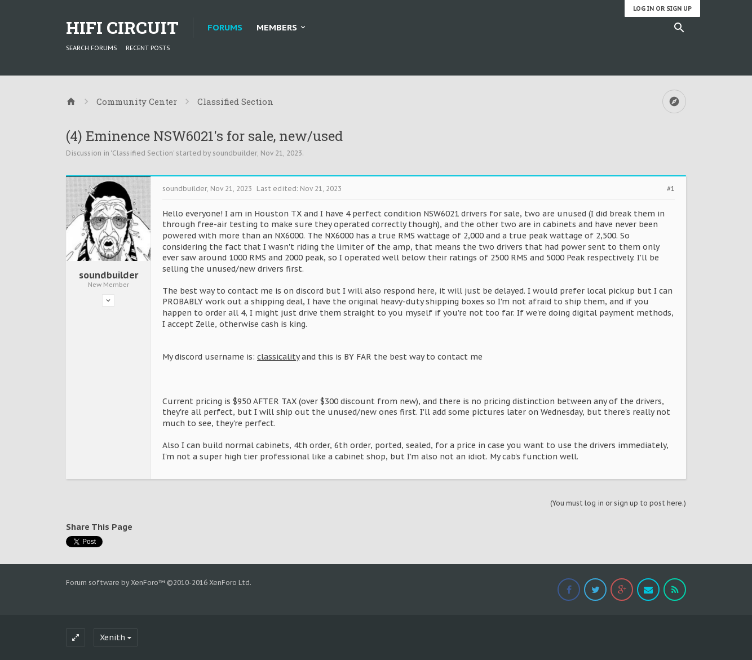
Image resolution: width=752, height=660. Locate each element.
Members (276, 27)
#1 (671, 189)
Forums (224, 27)
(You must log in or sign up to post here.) (618, 503)
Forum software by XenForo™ (158, 582)
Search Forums (91, 48)
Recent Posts (148, 48)
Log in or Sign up (662, 8)
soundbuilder (235, 153)
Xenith (112, 637)
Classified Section (142, 153)
